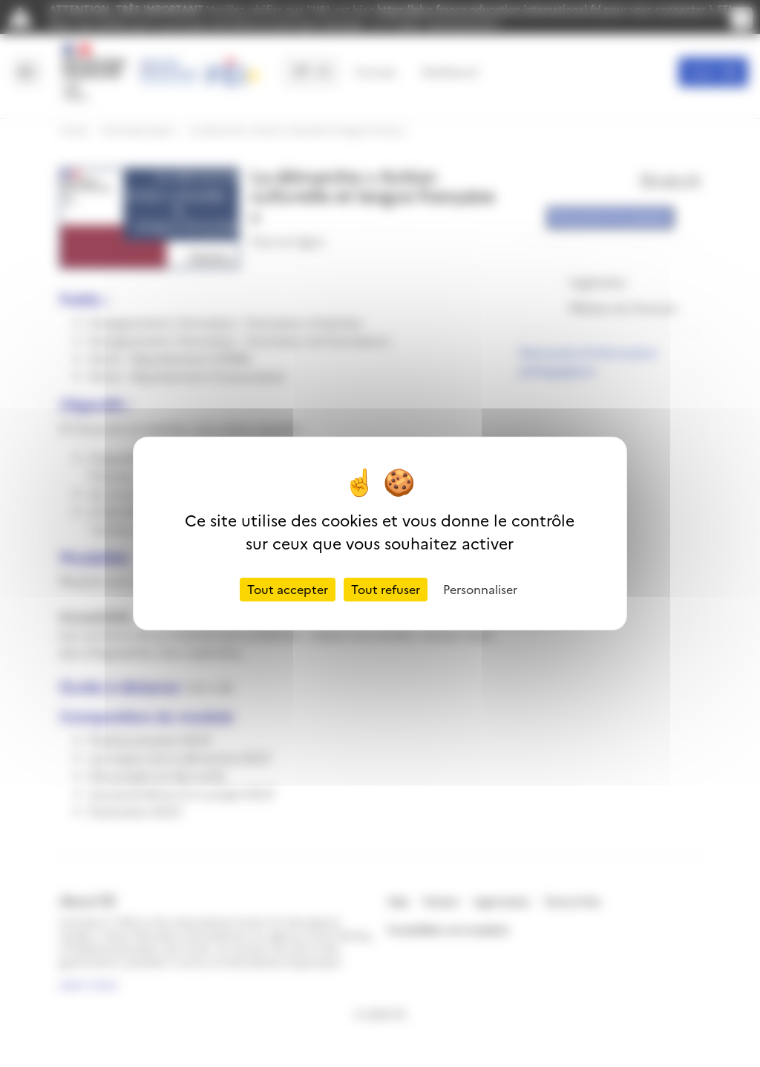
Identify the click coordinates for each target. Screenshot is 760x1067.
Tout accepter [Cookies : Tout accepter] (287, 589)
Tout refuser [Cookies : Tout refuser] (385, 589)
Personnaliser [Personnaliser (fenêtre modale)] (480, 589)
